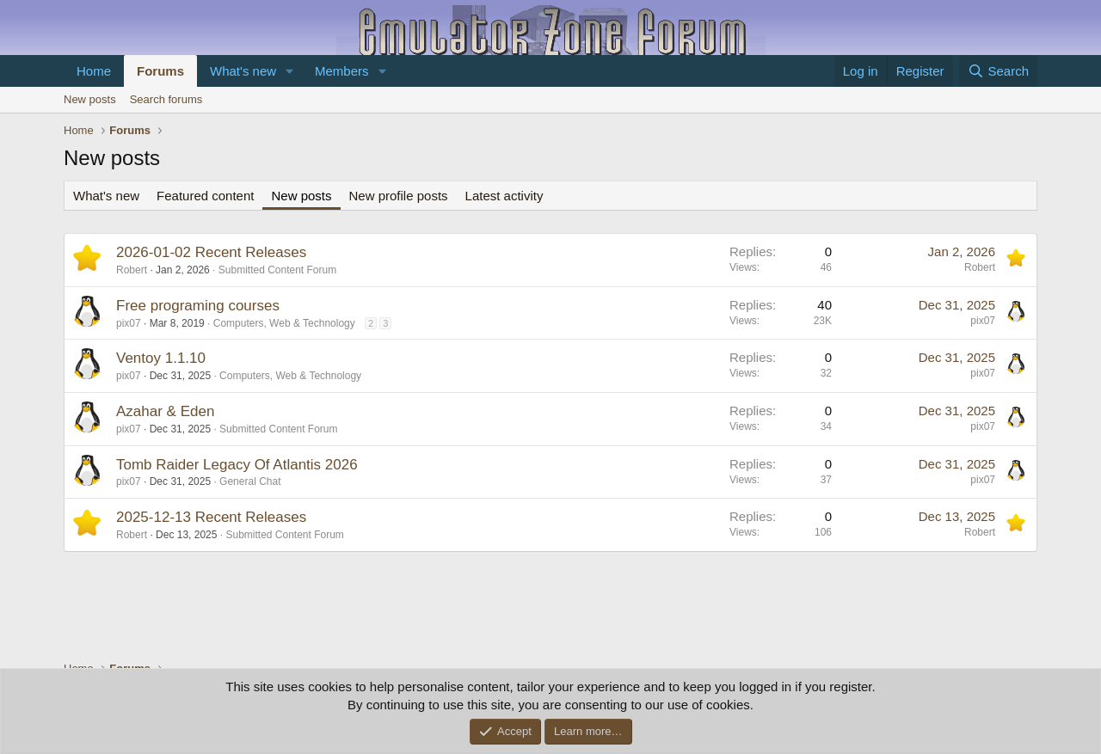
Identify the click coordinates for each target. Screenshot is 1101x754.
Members (342, 71)
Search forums (166, 99)
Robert (131, 270)
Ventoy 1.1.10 (161, 358)
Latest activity (504, 195)
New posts (90, 99)
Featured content (205, 195)
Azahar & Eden (165, 411)
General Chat (249, 481)
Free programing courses (198, 305)
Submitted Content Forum (277, 270)
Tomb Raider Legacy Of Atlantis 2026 (237, 465)
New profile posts (398, 195)
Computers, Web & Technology (284, 323)
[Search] (998, 71)
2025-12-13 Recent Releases (211, 517)
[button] (290, 71)
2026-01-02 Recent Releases (211, 252)
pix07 (128, 323)
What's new (243, 71)
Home (94, 71)
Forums (160, 71)
